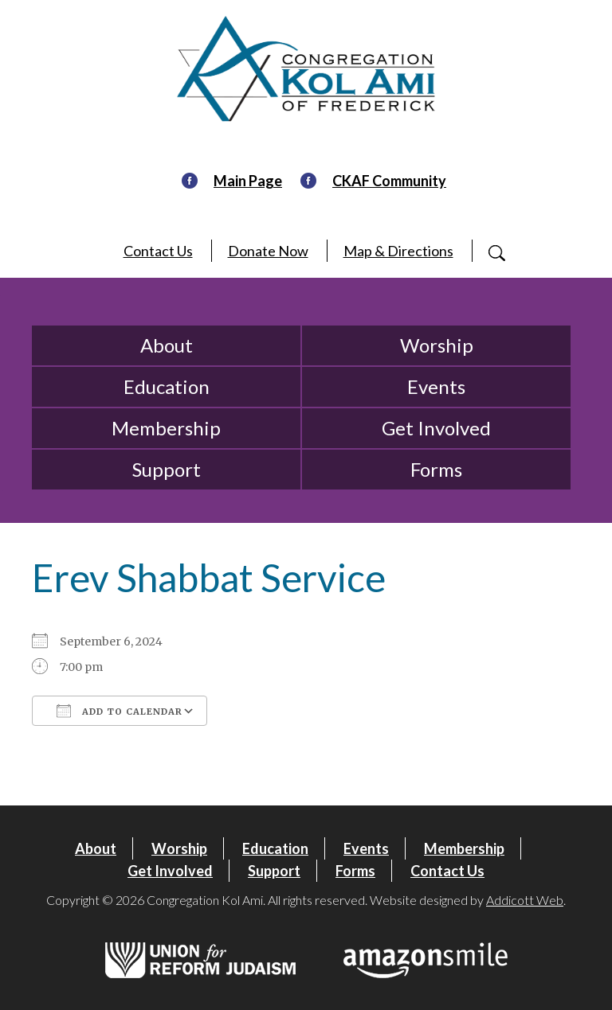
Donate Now (268, 250)
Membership (166, 427)
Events (436, 386)
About (166, 345)
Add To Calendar (119, 711)
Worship (436, 345)
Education (167, 386)
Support (166, 469)
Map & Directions (398, 250)
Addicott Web (524, 899)
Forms (436, 469)
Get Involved (436, 427)
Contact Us (158, 250)
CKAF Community (389, 180)
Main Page (248, 180)
